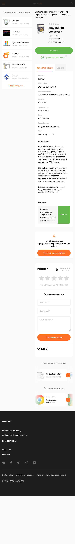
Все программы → (17, 85)
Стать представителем (54, 253)
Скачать (54, 50)
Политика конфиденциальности (51, 475)
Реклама (6, 454)
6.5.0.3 (53, 35)
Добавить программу (11, 430)
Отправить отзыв (54, 337)
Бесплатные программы (46, 12)
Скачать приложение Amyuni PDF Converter (48, 213)
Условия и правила (24, 475)
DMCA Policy (7, 475)
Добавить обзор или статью (14, 435)
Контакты (6, 449)
